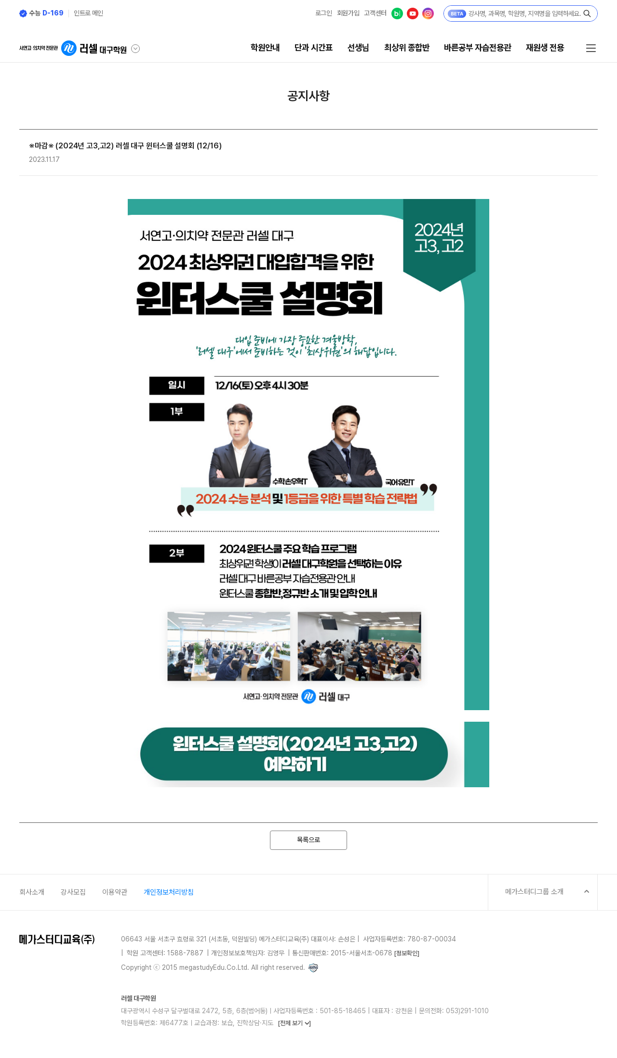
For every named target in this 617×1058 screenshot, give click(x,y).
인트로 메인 (88, 13)
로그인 (323, 13)
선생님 (358, 47)
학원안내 (265, 47)
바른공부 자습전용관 (477, 47)
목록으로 (308, 840)
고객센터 (375, 13)
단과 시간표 (314, 47)
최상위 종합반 (406, 47)
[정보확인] (406, 953)
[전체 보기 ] (294, 1023)
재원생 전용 (545, 47)
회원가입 (348, 13)
